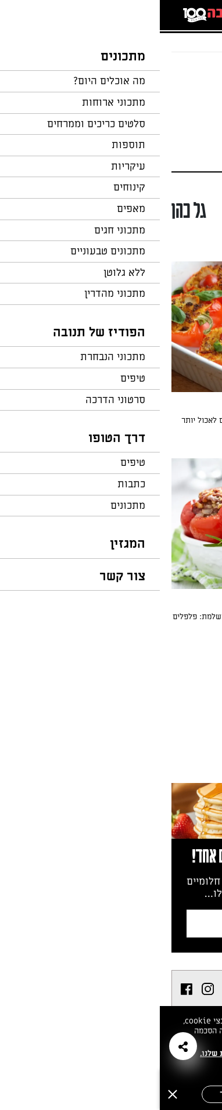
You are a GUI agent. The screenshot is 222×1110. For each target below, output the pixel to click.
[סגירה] (13, 1094)
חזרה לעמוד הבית (178, 74)
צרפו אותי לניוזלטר (114, 923)
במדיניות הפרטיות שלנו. (82, 1053)
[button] (23, 1046)
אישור (71, 1094)
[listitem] (72, 989)
